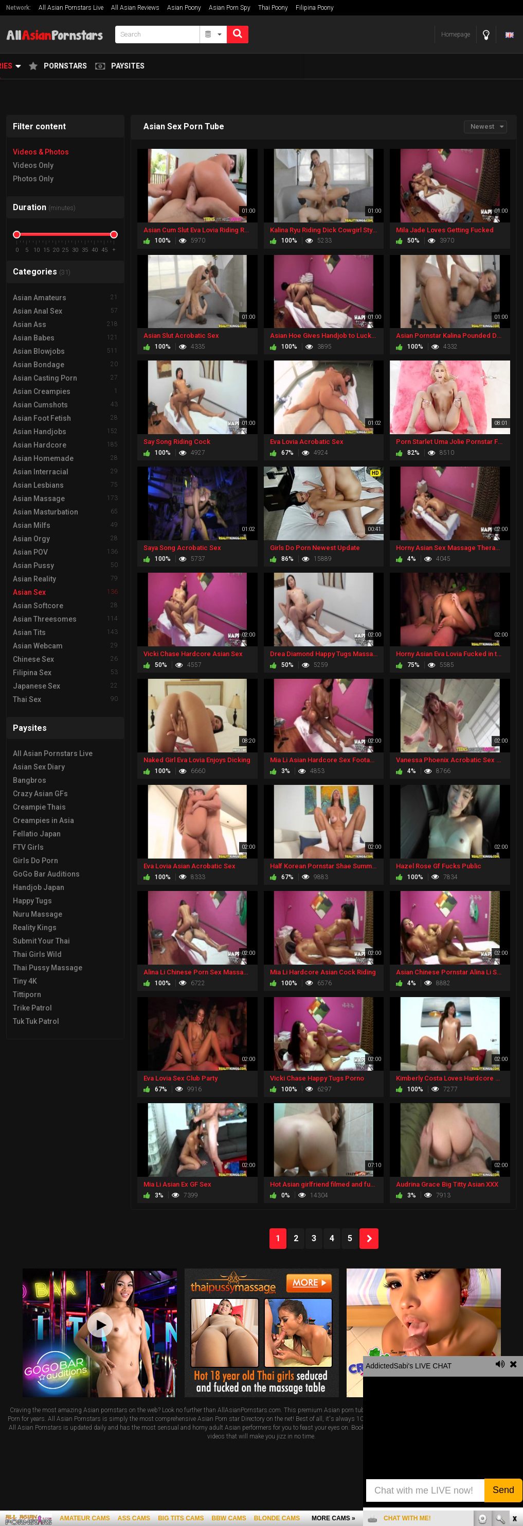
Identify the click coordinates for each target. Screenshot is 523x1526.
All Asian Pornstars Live (71, 7)
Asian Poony (184, 7)
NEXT (368, 1238)
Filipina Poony (315, 7)
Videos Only (33, 165)
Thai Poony (273, 7)
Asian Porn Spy (229, 7)
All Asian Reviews (135, 7)
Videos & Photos (41, 152)
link (514, 1365)
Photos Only (33, 179)
